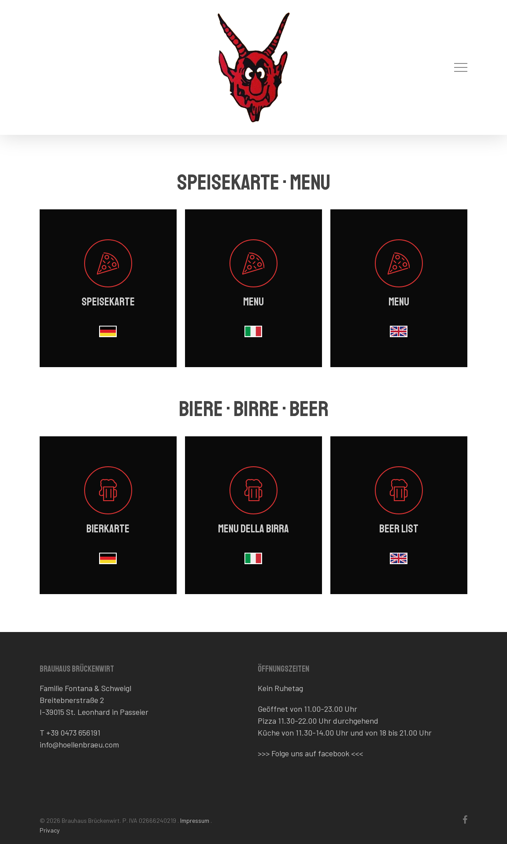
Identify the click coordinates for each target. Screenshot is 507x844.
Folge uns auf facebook (310, 753)
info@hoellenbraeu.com (79, 744)
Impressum (194, 820)
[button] (460, 67)
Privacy (49, 830)
